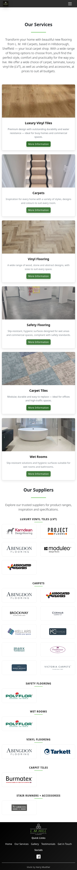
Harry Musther (43, 867)
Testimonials (48, 844)
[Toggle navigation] (70, 4)
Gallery (35, 844)
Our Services (22, 844)
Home (8, 844)
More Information (38, 144)
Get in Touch (65, 844)
